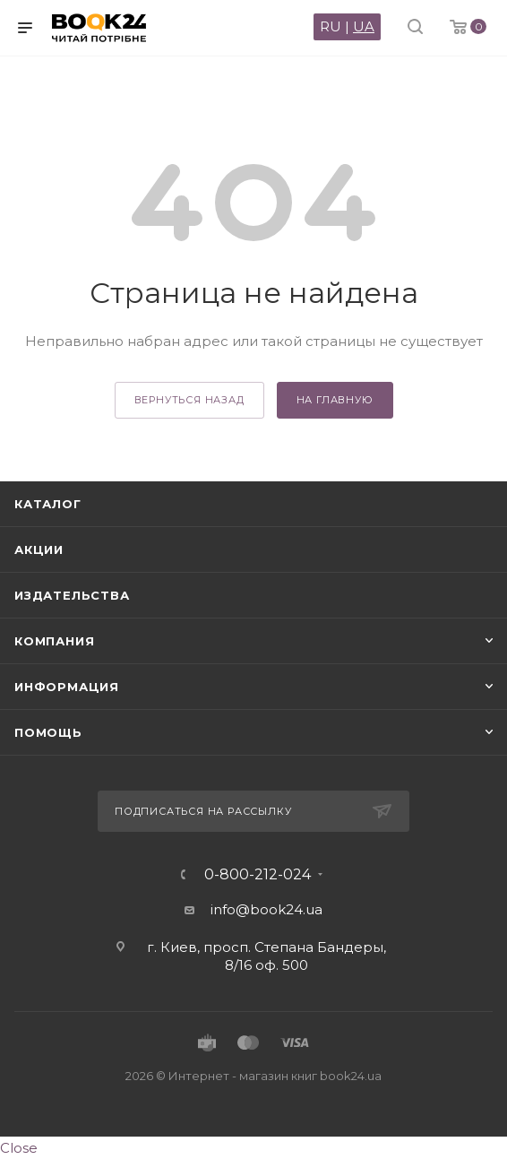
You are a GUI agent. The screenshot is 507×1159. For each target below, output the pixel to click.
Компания (54, 641)
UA (363, 26)
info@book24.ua (266, 909)
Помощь (48, 732)
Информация (66, 686)
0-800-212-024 (257, 875)
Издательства (72, 595)
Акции (39, 549)
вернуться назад (189, 400)
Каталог (48, 504)
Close (19, 1147)
